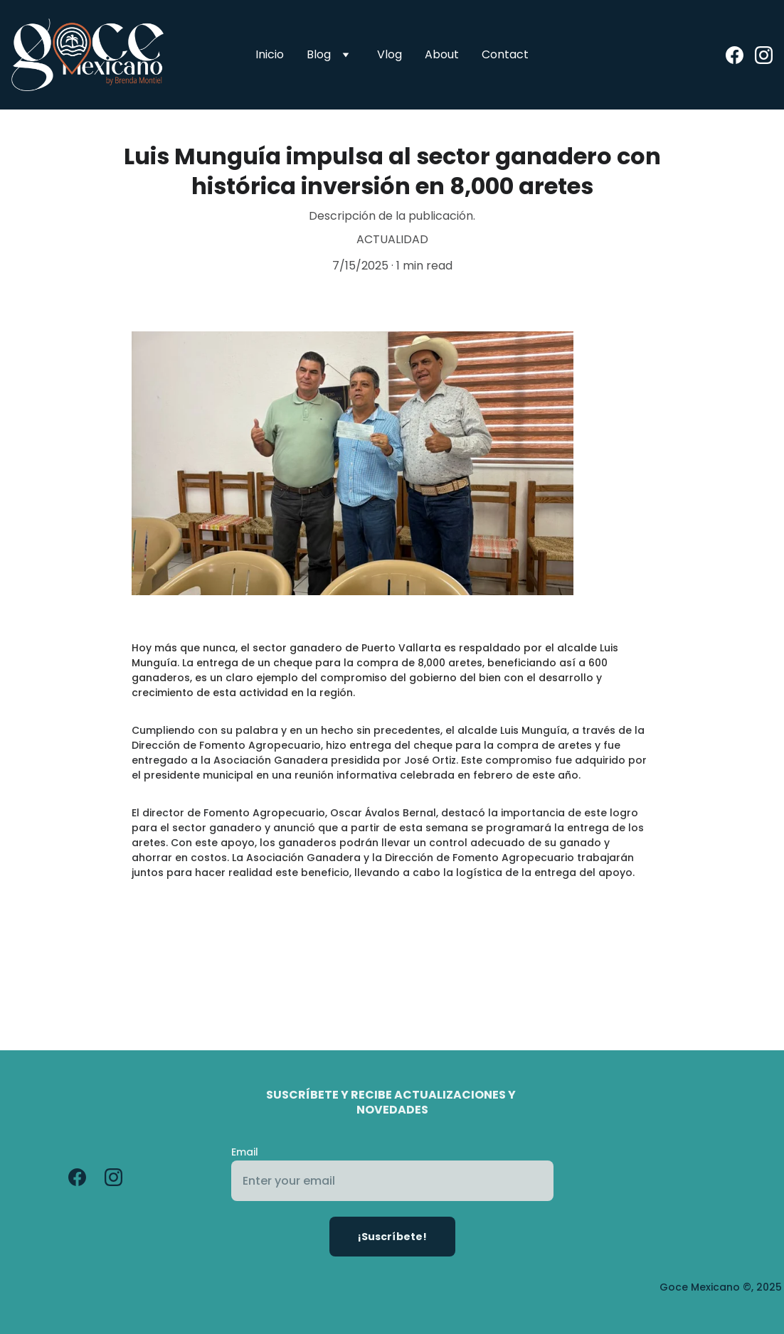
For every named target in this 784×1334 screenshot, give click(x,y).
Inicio (269, 54)
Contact (505, 54)
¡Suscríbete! (393, 1236)
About (442, 54)
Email (244, 1152)
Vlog (389, 54)
